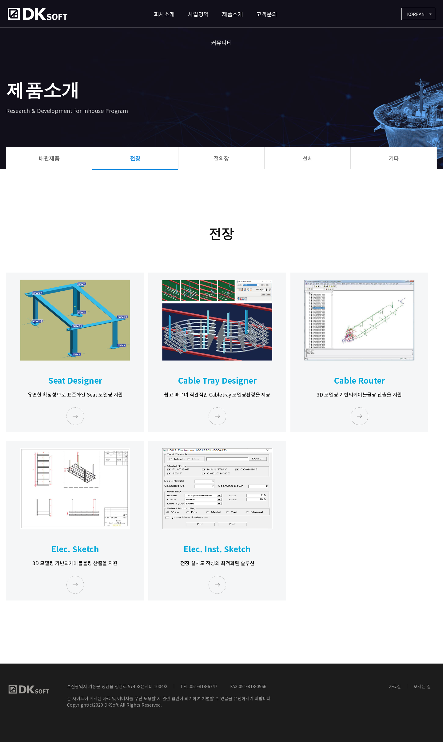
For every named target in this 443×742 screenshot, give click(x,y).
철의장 (221, 158)
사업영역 (198, 14)
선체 (307, 158)
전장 (135, 158)
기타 (394, 158)
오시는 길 (422, 686)
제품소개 (232, 14)
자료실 (395, 686)
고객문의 (266, 14)
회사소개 (164, 14)
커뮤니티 (221, 42)
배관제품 (49, 158)
